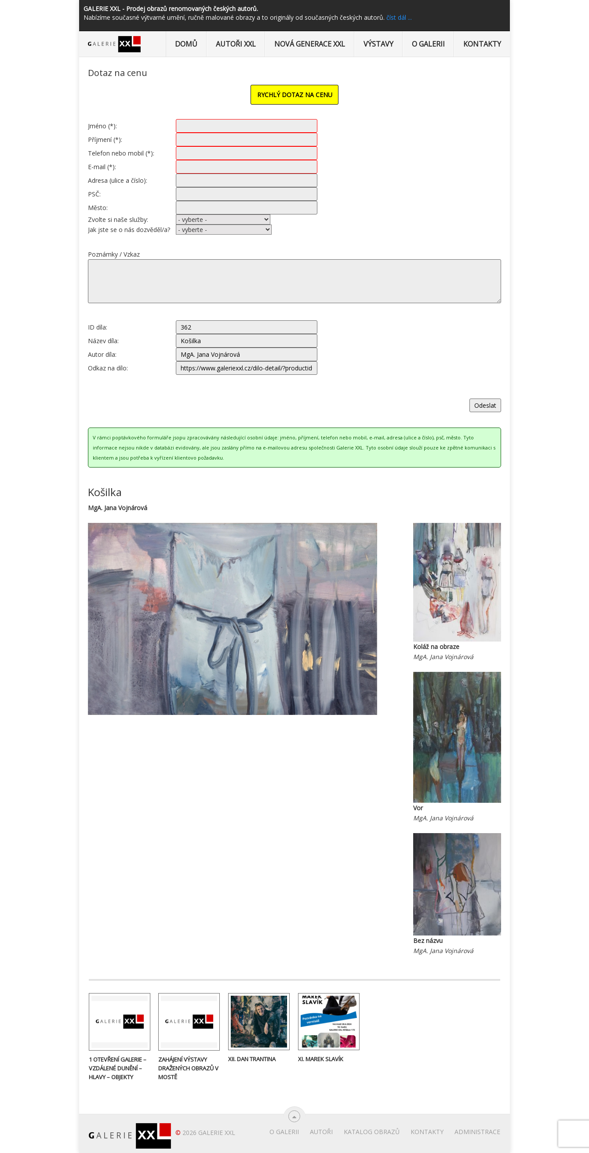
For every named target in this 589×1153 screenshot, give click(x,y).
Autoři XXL (236, 44)
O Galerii (428, 44)
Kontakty (482, 44)
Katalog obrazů (372, 1132)
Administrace (477, 1132)
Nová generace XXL (309, 44)
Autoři (321, 1132)
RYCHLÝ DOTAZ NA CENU (294, 95)
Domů (186, 44)
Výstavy (378, 44)
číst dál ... (399, 17)
